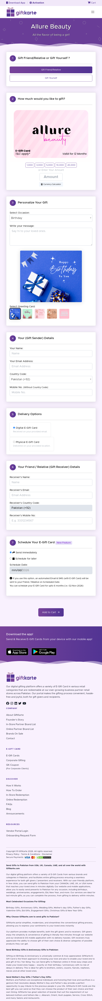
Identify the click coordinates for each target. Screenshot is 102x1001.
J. (40, 995)
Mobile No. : (29, 387)
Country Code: (18, 374)
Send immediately (23, 552)
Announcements (15, 814)
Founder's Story (15, 720)
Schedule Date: (19, 565)
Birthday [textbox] (16, 218)
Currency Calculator (51, 184)
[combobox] (51, 218)
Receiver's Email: (20, 490)
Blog (8, 809)
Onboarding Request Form (21, 835)
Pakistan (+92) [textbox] (20, 379)
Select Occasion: (20, 213)
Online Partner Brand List (20, 729)
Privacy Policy (12, 854)
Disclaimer (47, 854)
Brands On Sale (14, 734)
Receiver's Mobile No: (22, 515)
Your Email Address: (21, 361)
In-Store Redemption (17, 795)
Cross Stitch (86, 995)
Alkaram (46, 995)
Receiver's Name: (20, 477)
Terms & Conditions (30, 854)
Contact (10, 738)
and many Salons (14, 998)
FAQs (9, 804)
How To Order (14, 790)
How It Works (13, 786)
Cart (92, 3)
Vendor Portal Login (17, 831)
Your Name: (16, 348)
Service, (76, 995)
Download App (15, 3)
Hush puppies (64, 995)
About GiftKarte (15, 715)
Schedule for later (23, 558)
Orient (54, 995)
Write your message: (22, 226)
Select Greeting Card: (22, 306)
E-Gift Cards (12, 756)
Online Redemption (16, 800)
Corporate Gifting (15, 760)
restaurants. (34, 998)
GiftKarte (10, 923)
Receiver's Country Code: (25, 503)
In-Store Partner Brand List (21, 724)
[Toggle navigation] (93, 12)
